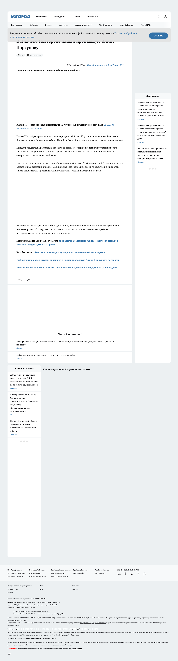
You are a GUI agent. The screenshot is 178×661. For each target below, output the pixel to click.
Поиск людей (34, 55)
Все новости (16, 25)
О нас (42, 586)
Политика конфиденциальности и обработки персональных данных (32, 639)
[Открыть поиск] (159, 16)
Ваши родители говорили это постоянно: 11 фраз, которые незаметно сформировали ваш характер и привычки (69, 345)
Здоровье (63, 25)
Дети (20, 55)
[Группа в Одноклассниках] (125, 573)
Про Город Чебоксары (37, 570)
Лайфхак (34, 25)
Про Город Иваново (102, 570)
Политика (92, 16)
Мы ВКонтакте (105, 25)
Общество (41, 16)
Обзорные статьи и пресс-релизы (20, 586)
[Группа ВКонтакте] (119, 573)
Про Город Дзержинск (15, 570)
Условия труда (13, 589)
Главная (10, 592)
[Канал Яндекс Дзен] (138, 573)
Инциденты (60, 16)
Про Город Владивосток (37, 576)
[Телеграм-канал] (132, 573)
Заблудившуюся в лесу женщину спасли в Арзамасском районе (69, 357)
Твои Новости (100, 573)
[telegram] (29, 280)
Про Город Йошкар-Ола (16, 573)
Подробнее (75, 635)
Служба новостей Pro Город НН (105, 65)
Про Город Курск (35, 573)
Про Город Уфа (78, 573)
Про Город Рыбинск (58, 573)
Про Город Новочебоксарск (61, 570)
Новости (75, 589)
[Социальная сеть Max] (144, 573)
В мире (48, 25)
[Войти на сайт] (165, 16)
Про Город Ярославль (15, 576)
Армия (76, 16)
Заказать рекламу (83, 25)
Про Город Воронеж (80, 570)
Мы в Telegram (127, 25)
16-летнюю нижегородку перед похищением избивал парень (69, 252)
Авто (41, 589)
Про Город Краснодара (59, 576)
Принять (158, 35)
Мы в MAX (145, 25)
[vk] (20, 280)
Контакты (75, 586)
